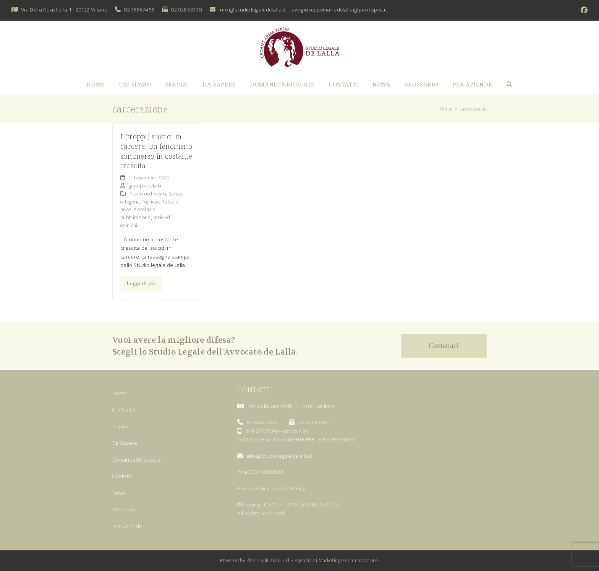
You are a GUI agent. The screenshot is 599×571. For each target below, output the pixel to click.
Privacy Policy (253, 488)
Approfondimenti (148, 193)
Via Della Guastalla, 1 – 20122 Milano (291, 406)
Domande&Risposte (136, 460)
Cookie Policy (289, 488)
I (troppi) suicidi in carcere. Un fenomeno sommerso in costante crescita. (156, 151)
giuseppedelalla (145, 185)
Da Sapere (125, 443)
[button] (509, 84)
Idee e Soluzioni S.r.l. (268, 560)
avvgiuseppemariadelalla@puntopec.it (339, 10)
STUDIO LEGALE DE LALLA (310, 504)
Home (119, 393)
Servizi (120, 426)
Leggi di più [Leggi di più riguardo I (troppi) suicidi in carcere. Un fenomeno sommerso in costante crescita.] (141, 283)
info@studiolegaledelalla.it (252, 10)
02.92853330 (186, 10)
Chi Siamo (124, 410)
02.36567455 (139, 10)
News (119, 493)
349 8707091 (261, 431)
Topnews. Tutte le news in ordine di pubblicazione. (149, 209)
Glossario (123, 509)
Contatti (122, 476)
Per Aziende (127, 526)
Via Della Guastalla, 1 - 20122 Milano (64, 10)
